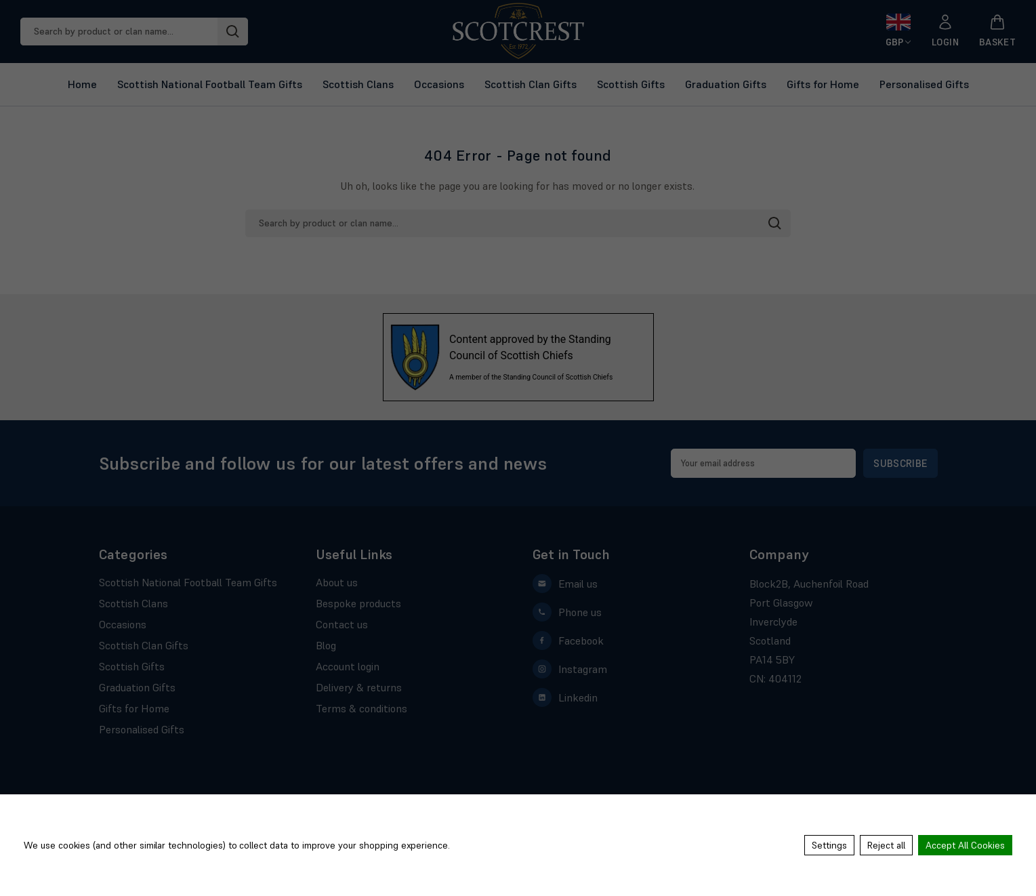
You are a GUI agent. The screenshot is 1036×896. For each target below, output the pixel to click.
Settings (829, 845)
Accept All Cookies (965, 845)
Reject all (886, 845)
